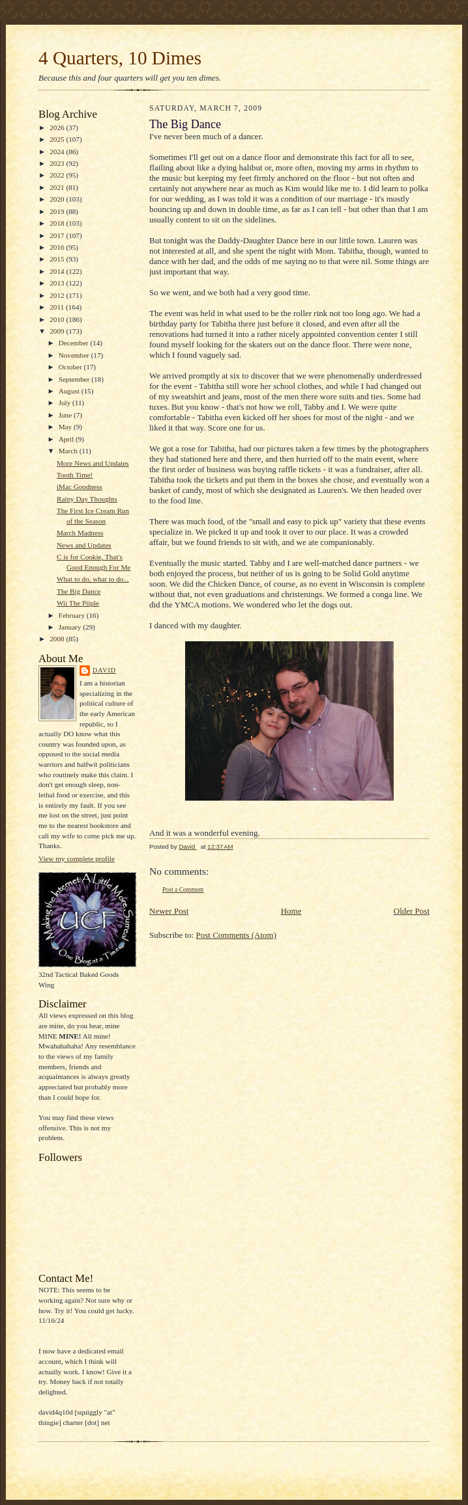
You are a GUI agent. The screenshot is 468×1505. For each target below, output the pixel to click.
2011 (58, 307)
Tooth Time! (75, 475)
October (71, 367)
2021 (58, 187)
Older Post (412, 911)
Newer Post (168, 911)
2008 (58, 639)
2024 (58, 151)
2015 (58, 259)
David (104, 670)
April (67, 439)
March (69, 451)
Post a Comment (183, 889)
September (75, 379)
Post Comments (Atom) (236, 935)
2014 (58, 271)
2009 (58, 331)
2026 (58, 127)
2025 (58, 139)
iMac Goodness (79, 486)
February (73, 615)
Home (291, 911)
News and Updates (84, 545)
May (66, 427)
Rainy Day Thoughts (87, 499)
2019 (58, 211)
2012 (58, 295)
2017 (58, 235)
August (70, 391)
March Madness (80, 533)
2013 (58, 283)
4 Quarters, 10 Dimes (119, 57)
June (66, 415)
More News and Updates (93, 463)
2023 (58, 163)
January (71, 627)
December (75, 343)
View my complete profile (76, 858)
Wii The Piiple (78, 603)
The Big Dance (79, 591)
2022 (58, 175)
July (65, 402)
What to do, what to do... (93, 579)
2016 (58, 247)
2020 (58, 199)
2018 (58, 223)
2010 (58, 319)
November (75, 355)
